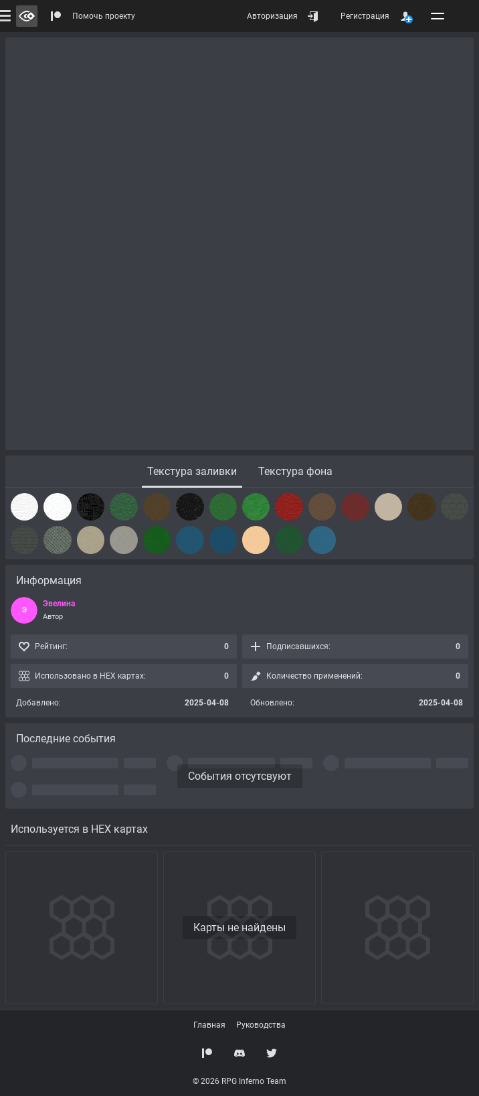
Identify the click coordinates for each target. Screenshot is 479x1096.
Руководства (261, 1025)
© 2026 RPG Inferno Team (239, 1081)
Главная (209, 1025)
